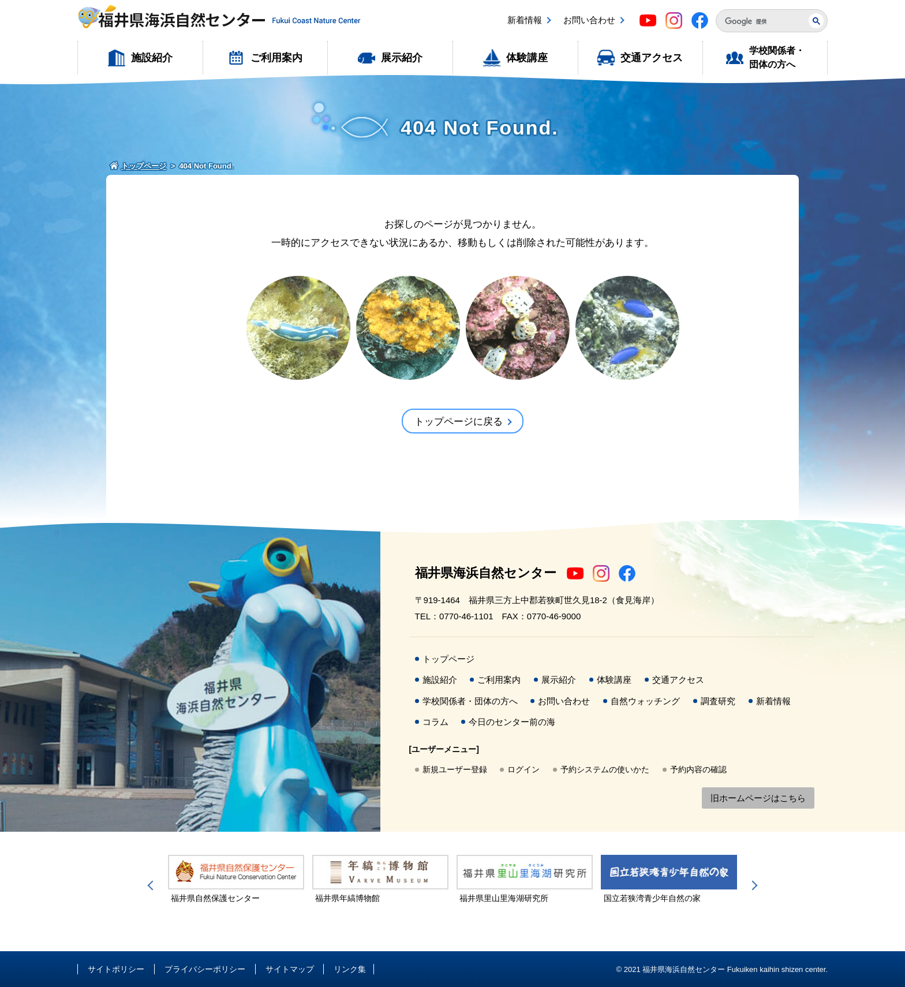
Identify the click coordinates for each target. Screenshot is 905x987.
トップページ (448, 659)
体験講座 (527, 57)
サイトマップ (289, 969)
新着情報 (524, 20)
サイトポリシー (116, 969)
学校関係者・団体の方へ (777, 57)
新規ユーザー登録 (454, 769)
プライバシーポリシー (204, 969)
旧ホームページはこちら (758, 798)
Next (752, 885)
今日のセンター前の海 (512, 722)
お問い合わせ (589, 20)
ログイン (523, 769)
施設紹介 (152, 57)
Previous (152, 885)
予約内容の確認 (698, 769)
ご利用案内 (276, 57)
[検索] (758, 21)
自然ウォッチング (645, 701)
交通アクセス (651, 57)
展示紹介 (401, 57)
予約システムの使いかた (604, 769)
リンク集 (350, 969)
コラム (435, 722)
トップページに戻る (458, 421)
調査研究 (718, 701)
